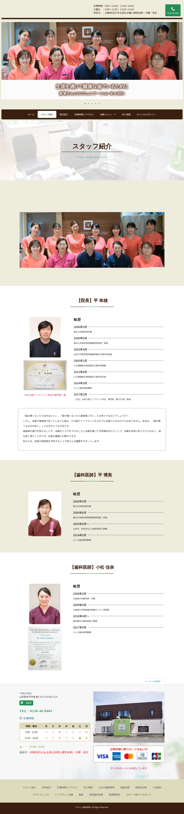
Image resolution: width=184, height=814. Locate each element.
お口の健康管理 (106, 787)
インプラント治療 (64, 794)
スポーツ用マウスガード (138, 794)
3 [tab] (92, 103)
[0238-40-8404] (173, 9)
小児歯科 (157, 787)
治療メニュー (108, 114)
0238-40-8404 (173, 13)
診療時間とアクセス (84, 114)
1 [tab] (85, 103)
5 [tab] (98, 103)
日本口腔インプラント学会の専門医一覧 (45, 395)
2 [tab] (88, 103)
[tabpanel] (92, 60)
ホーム (31, 114)
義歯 (81, 794)
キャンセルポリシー (146, 114)
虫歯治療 (124, 787)
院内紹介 (64, 114)
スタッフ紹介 (47, 114)
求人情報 (126, 114)
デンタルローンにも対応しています (129, 768)
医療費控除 (114, 794)
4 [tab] (95, 103)
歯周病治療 (141, 787)
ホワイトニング (41, 794)
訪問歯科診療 (96, 794)
